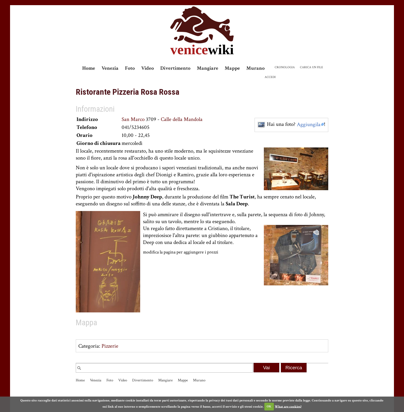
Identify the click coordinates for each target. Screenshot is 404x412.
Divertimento (175, 68)
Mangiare (207, 68)
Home (88, 68)
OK (269, 406)
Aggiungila (309, 124)
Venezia (110, 68)
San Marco (133, 119)
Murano (255, 68)
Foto (130, 68)
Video (147, 68)
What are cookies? (288, 406)
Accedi (270, 77)
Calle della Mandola (182, 119)
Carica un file (311, 67)
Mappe (232, 68)
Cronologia (285, 67)
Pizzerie (110, 346)
